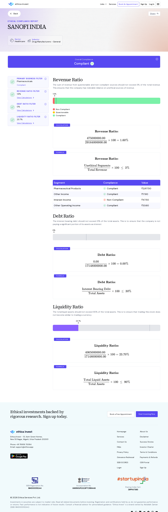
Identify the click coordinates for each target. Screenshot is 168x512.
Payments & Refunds (149, 457)
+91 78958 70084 (24, 444)
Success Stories (147, 442)
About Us (144, 431)
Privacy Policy (123, 452)
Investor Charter (147, 447)
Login (119, 467)
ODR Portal (144, 462)
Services (112, 4)
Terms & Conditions (148, 452)
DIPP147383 (133, 489)
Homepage (121, 431)
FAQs (119, 447)
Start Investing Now (146, 414)
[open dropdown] (103, 4)
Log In (151, 4)
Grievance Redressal (125, 457)
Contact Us (122, 442)
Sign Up (144, 4)
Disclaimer (144, 437)
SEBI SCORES (122, 462)
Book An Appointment (128, 4)
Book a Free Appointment (121, 414)
